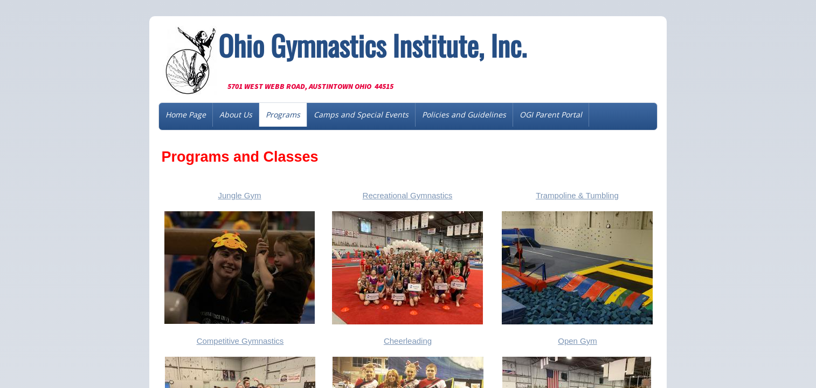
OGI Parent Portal (551, 114)
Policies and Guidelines (464, 114)
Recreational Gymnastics (408, 195)
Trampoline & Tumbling (577, 195)
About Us (235, 114)
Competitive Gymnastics (240, 340)
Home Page (185, 114)
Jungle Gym (239, 195)
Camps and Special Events (361, 114)
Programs (283, 114)
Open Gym (577, 340)
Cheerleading (408, 340)
